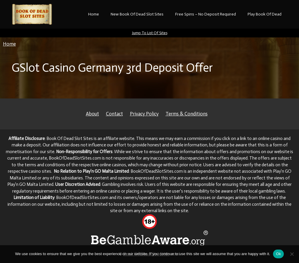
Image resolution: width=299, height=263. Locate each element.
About (92, 114)
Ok (278, 254)
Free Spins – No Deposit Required (205, 14)
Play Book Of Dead (264, 14)
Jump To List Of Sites (149, 32)
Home (93, 14)
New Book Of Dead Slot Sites (137, 14)
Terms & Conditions (187, 114)
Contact (114, 114)
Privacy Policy (144, 114)
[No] (292, 254)
